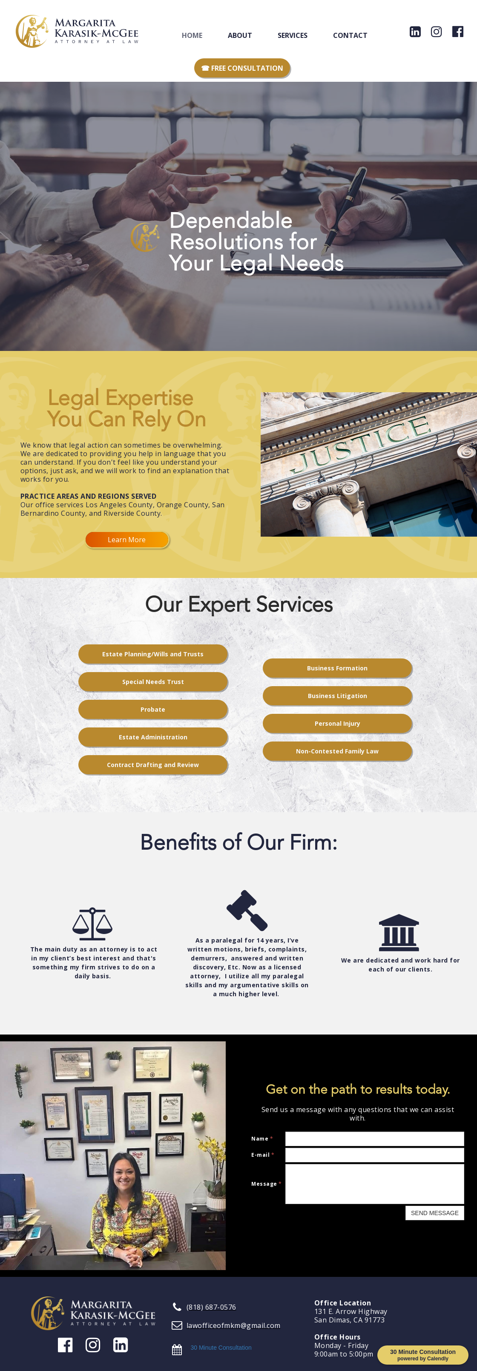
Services (292, 35)
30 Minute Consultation (221, 1347)
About (240, 35)
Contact (350, 35)
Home (192, 35)
